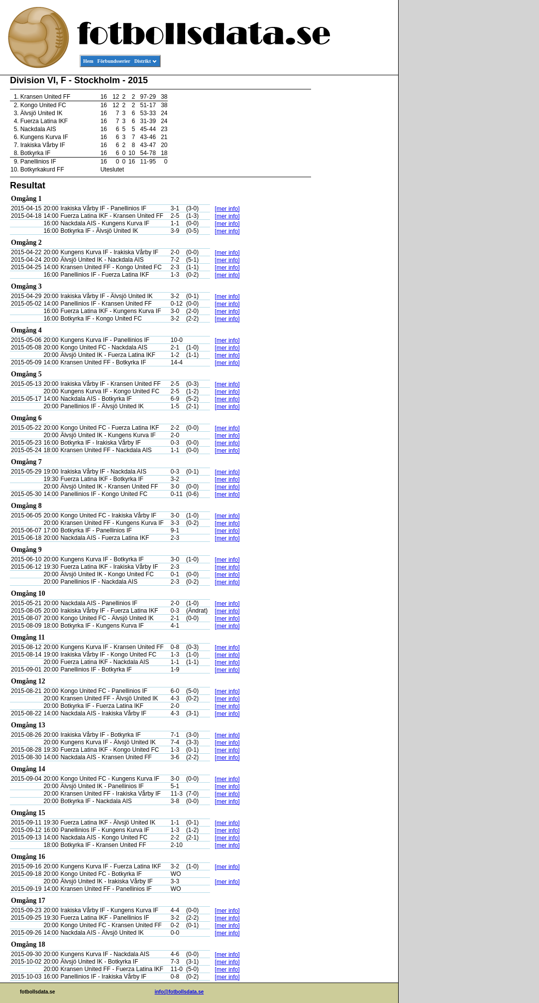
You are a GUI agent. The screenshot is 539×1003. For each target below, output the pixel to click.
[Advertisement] (353, 227)
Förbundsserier (114, 61)
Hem (88, 61)
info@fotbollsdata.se (179, 992)
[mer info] (227, 208)
